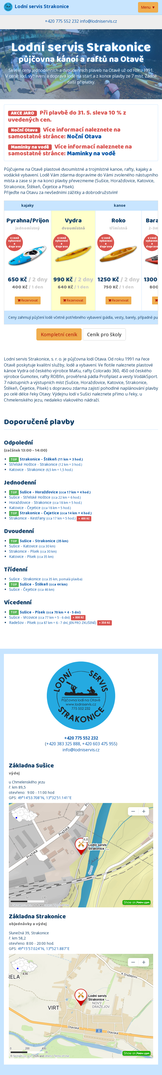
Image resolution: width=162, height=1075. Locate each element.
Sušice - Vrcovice (39, 617)
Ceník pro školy (104, 334)
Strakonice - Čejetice (56, 512)
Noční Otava (84, 137)
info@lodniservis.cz (98, 21)
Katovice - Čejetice (40, 507)
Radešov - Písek (52, 622)
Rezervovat (28, 300)
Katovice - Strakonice (41, 469)
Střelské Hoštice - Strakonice (45, 464)
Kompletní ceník (59, 334)
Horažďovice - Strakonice (45, 502)
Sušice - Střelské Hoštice (45, 497)
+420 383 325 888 (63, 744)
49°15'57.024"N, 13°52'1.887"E (43, 948)
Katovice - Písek (31, 556)
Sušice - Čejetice (31, 589)
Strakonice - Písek (33, 551)
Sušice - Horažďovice (55, 491)
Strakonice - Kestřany (42, 518)
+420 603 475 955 (99, 744)
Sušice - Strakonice (44, 540)
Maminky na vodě (91, 154)
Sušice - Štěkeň (43, 584)
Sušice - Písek (50, 612)
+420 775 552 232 (62, 21)
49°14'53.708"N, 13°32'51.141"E (45, 797)
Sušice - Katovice (32, 546)
